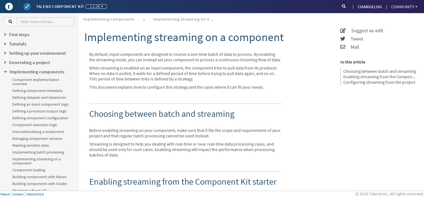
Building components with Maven (39, 176)
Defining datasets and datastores (39, 97)
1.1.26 (96, 6)
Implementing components (109, 19)
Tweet (351, 39)
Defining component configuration (40, 117)
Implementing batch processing (38, 152)
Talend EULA (35, 194)
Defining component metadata (37, 90)
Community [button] (404, 6)
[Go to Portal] (9, 6)
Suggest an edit (361, 30)
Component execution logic (34, 124)
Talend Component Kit (60, 6)
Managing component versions (37, 138)
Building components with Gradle (39, 183)
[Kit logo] (27, 6)
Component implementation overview (35, 81)
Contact (18, 194)
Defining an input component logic (40, 104)
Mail (349, 47)
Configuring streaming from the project (379, 82)
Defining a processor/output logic (39, 111)
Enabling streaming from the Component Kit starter (380, 76)
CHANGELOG (370, 6)
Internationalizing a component (38, 131)
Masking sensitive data (30, 145)
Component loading (28, 169)
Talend (5, 194)
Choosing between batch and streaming (379, 71)
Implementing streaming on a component (36, 161)
